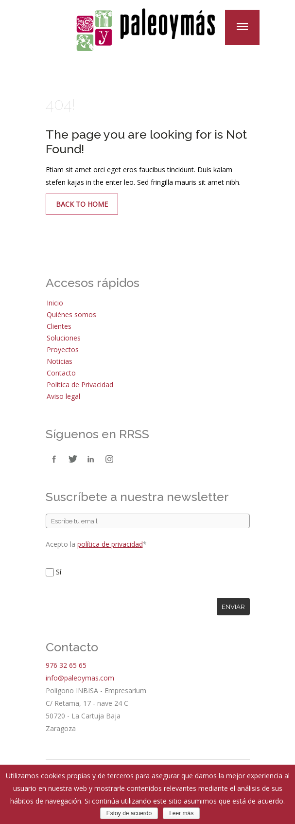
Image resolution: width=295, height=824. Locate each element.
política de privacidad (110, 544)
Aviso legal (63, 396)
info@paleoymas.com (80, 677)
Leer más (181, 813)
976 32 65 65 (66, 665)
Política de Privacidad (80, 384)
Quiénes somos (71, 314)
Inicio (55, 302)
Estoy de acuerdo (129, 813)
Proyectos (63, 349)
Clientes (59, 326)
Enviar (233, 606)
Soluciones (64, 337)
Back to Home (82, 204)
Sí (58, 571)
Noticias (59, 361)
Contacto (61, 372)
